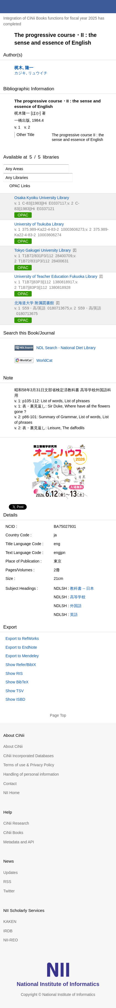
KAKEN (9, 921)
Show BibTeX (17, 682)
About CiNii (13, 746)
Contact (10, 783)
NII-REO (10, 940)
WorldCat (44, 360)
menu (109, 6)
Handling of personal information (31, 774)
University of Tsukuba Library (39, 224)
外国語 (76, 606)
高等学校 (77, 597)
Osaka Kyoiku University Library (41, 197)
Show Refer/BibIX (21, 664)
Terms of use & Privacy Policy (28, 765)
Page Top (58, 715)
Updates (10, 872)
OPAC (23, 215)
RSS (7, 881)
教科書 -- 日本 (82, 588)
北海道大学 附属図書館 (34, 303)
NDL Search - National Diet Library (66, 348)
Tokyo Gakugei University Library (42, 250)
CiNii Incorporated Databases (28, 756)
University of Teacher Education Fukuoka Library (55, 276)
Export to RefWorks (22, 638)
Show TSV (15, 691)
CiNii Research (16, 823)
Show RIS (14, 673)
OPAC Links (16, 186)
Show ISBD (15, 699)
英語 (74, 614)
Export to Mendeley (22, 656)
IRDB (7, 931)
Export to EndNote (21, 647)
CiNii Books (13, 832)
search (96, 6)
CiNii (24, 6)
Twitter (9, 891)
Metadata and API (18, 842)
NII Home (11, 792)
